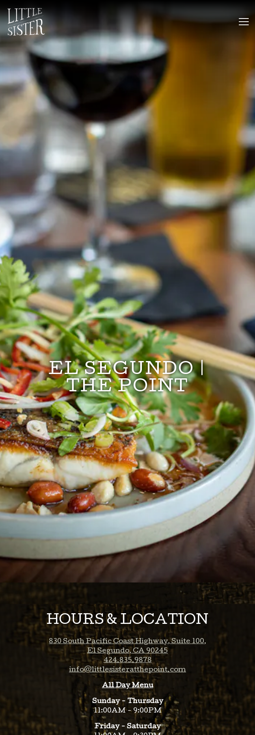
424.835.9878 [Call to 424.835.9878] (128, 637)
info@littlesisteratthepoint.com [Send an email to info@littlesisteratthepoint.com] (127, 647)
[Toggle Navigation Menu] (244, 22)
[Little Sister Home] (29, 21)
